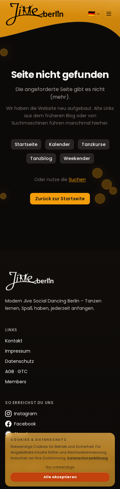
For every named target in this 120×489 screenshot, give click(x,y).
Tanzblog (41, 158)
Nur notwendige (60, 467)
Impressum (17, 351)
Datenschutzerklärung (87, 458)
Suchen (77, 179)
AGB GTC (16, 371)
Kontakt (13, 341)
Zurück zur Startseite (60, 198)
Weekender (77, 158)
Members (15, 381)
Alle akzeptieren (60, 476)
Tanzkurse (94, 144)
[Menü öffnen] (109, 14)
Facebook (20, 424)
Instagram (21, 413)
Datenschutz (19, 361)
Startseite (26, 144)
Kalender (59, 144)
